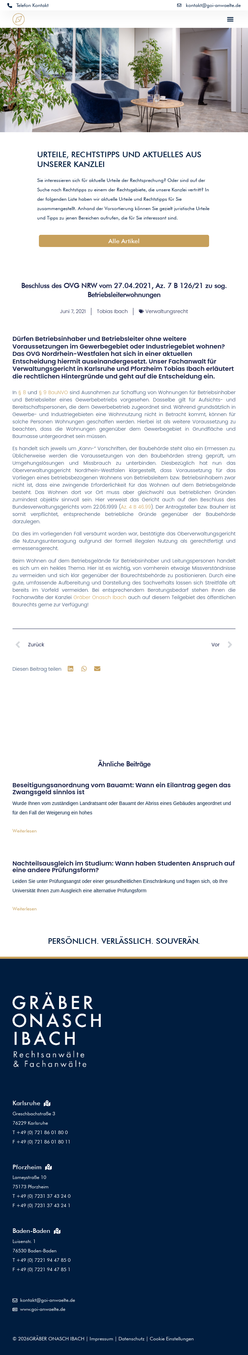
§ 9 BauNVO (53, 392)
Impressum (101, 1338)
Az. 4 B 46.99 (136, 506)
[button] (230, 19)
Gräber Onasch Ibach (99, 597)
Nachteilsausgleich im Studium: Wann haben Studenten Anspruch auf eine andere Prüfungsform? (124, 867)
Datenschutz (131, 1338)
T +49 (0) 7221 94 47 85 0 (42, 1260)
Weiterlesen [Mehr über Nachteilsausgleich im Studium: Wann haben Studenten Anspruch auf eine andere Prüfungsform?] (25, 908)
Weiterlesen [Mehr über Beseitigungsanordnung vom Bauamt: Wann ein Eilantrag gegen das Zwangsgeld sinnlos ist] (25, 831)
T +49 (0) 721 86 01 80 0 (40, 1132)
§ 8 (22, 392)
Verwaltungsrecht (167, 311)
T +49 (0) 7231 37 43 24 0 (42, 1196)
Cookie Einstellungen (172, 1338)
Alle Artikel (124, 241)
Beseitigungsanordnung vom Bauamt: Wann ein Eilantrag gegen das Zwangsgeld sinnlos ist (122, 788)
